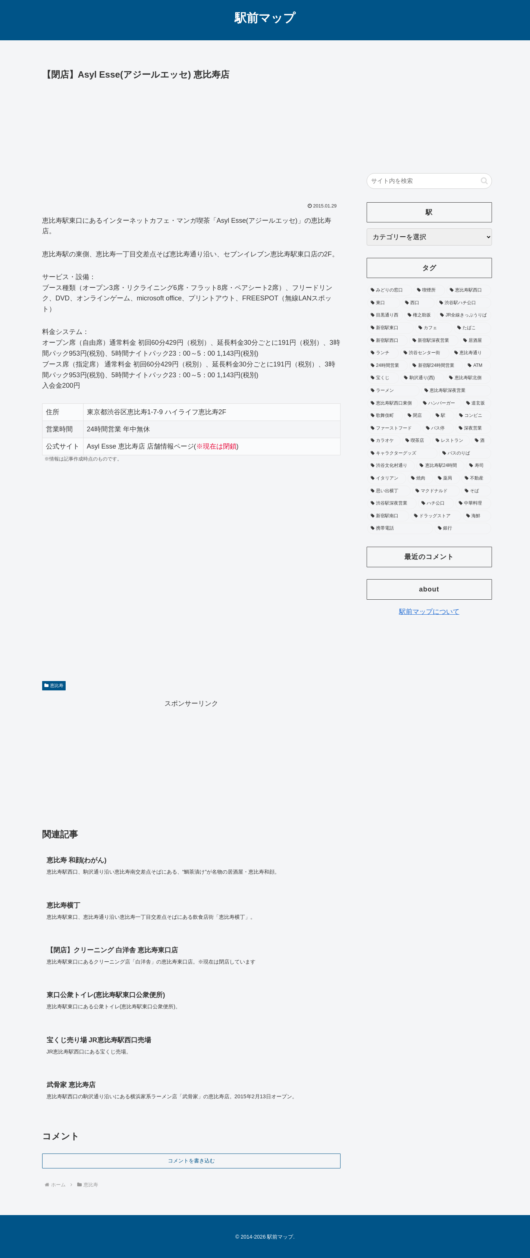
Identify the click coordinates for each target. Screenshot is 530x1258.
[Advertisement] (191, 138)
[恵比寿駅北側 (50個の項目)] (468, 378)
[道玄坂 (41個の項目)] (477, 403)
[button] (484, 181)
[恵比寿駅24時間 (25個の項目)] (440, 465)
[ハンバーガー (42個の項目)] (440, 403)
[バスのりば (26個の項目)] (465, 453)
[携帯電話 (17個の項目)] (400, 528)
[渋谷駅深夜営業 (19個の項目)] (392, 503)
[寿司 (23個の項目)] (478, 465)
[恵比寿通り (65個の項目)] (471, 353)
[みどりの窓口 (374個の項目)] (389, 290)
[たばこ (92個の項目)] (472, 328)
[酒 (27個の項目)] (481, 440)
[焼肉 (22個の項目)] (420, 478)
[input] (429, 181)
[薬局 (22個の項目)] (447, 478)
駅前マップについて (429, 611)
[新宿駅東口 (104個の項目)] (390, 328)
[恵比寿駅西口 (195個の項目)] (468, 290)
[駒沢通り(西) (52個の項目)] (422, 378)
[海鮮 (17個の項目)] (477, 516)
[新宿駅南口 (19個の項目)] (388, 516)
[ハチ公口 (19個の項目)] (436, 503)
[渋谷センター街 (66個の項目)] (424, 353)
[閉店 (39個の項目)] (417, 415)
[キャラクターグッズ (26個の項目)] (402, 453)
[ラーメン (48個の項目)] (393, 390)
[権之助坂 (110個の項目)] (419, 315)
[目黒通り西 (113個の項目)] (385, 315)
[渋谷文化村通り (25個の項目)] (391, 465)
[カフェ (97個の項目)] (433, 328)
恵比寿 (54, 685)
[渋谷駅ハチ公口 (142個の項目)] (463, 303)
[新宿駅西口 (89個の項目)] (387, 340)
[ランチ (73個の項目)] (383, 353)
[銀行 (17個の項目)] (463, 528)
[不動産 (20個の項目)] (476, 478)
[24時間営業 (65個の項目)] (387, 365)
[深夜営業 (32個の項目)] (473, 428)
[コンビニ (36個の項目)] (473, 415)
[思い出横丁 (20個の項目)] (389, 491)
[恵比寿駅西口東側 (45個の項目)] (392, 403)
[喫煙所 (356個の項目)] (429, 290)
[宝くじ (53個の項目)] (383, 378)
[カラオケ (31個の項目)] (384, 440)
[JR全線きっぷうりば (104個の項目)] (464, 315)
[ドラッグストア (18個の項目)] (436, 516)
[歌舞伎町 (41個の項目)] (385, 415)
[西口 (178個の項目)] (418, 303)
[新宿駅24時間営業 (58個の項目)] (436, 365)
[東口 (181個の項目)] (383, 303)
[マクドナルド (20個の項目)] (436, 491)
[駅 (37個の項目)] (443, 415)
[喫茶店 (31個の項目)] (416, 440)
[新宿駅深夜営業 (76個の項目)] (433, 340)
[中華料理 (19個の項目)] (473, 503)
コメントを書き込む (191, 1161)
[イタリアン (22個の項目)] (386, 478)
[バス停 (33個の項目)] (438, 428)
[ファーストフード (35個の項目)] (394, 428)
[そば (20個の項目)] (476, 491)
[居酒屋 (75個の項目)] (475, 340)
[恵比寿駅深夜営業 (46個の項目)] (456, 390)
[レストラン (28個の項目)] (451, 440)
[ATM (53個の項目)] (477, 365)
